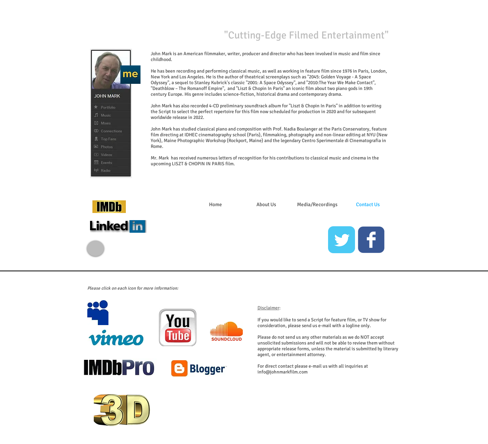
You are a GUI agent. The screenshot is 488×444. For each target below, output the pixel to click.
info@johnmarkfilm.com (282, 372)
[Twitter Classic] (341, 239)
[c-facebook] (371, 239)
